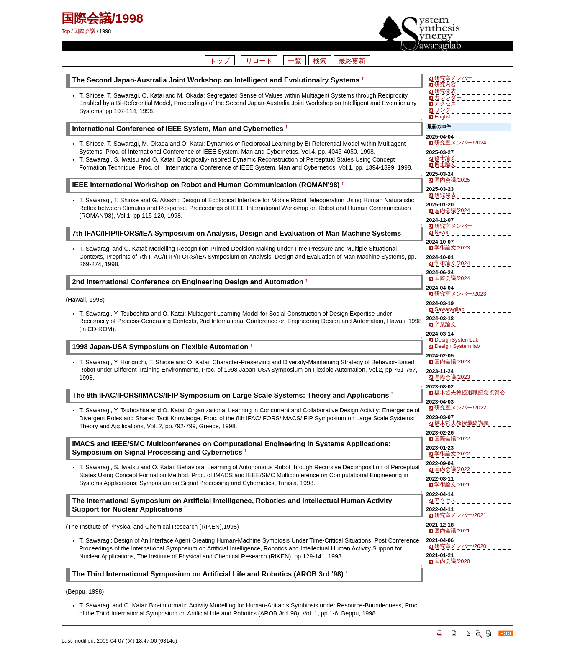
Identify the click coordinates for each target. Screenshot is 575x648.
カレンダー (448, 97)
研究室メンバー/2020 (460, 546)
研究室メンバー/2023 (460, 294)
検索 (319, 60)
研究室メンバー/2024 (460, 142)
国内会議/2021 (452, 530)
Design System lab (457, 346)
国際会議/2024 (452, 278)
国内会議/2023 (452, 361)
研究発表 (445, 91)
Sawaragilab (449, 309)
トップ (220, 60)
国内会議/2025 (452, 180)
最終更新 (352, 60)
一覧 (294, 60)
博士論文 (445, 164)
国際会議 (84, 31)
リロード (259, 60)
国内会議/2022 (452, 469)
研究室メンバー (453, 78)
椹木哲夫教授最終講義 (461, 423)
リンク (442, 110)
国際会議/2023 (452, 377)
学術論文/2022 (452, 453)
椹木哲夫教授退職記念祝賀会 (469, 392)
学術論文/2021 (452, 484)
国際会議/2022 (452, 438)
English (443, 116)
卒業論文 (445, 324)
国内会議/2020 (452, 561)
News (441, 232)
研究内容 (445, 84)
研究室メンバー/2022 (460, 407)
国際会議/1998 (102, 18)
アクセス (445, 103)
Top (66, 31)
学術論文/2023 (452, 247)
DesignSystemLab (456, 340)
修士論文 (445, 158)
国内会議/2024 (452, 210)
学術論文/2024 (452, 263)
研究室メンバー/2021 (460, 515)
